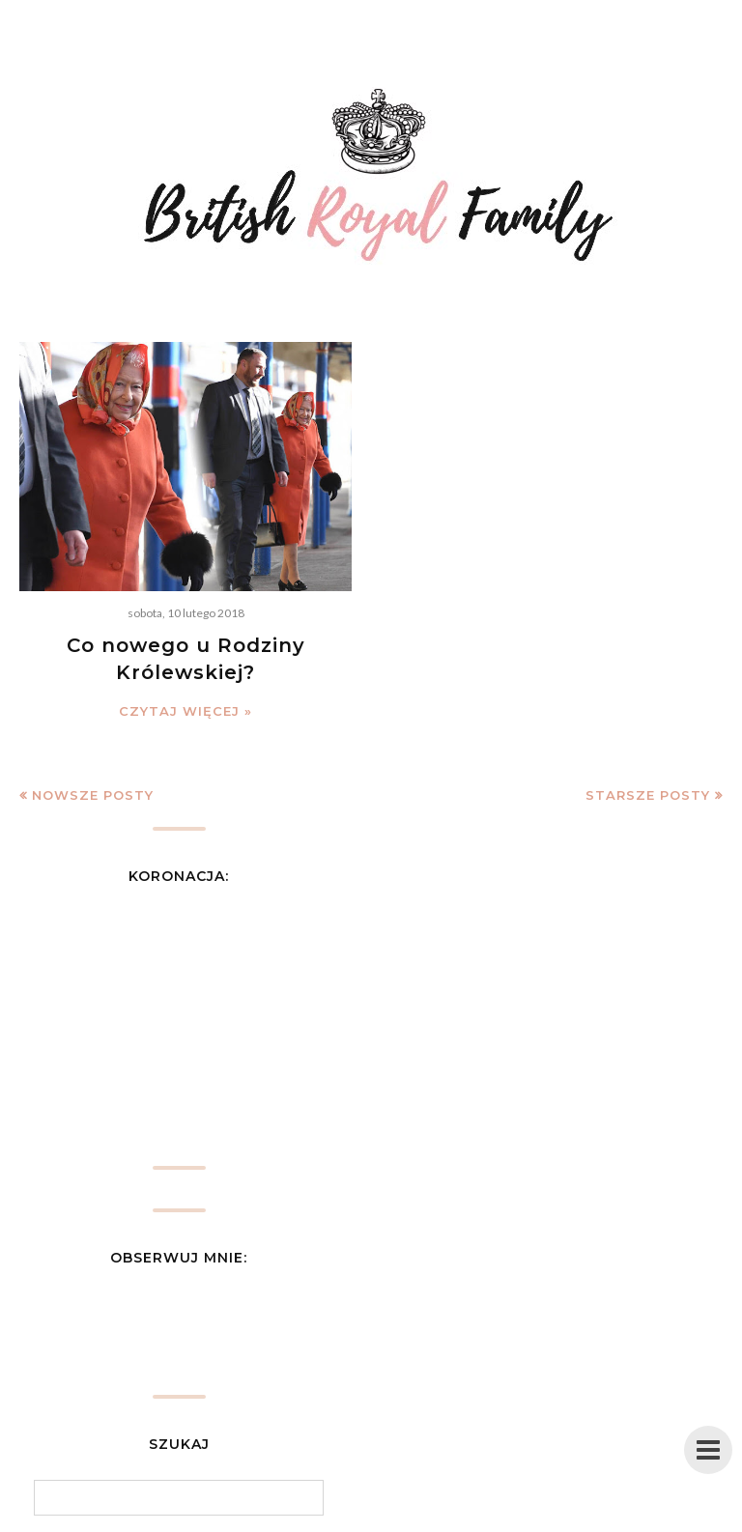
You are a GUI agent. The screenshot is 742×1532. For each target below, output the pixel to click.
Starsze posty (647, 795)
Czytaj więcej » (185, 711)
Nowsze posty (93, 795)
